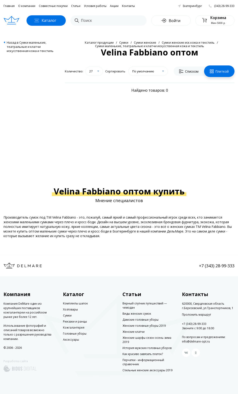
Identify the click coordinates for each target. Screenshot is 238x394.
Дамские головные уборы (140, 320)
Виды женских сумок (136, 314)
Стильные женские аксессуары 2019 (147, 370)
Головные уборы (74, 334)
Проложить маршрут (196, 314)
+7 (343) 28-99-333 (217, 265)
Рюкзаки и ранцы (75, 321)
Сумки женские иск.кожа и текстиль (188, 42)
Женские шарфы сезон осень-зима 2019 (146, 340)
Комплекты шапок (75, 303)
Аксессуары (71, 340)
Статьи (75, 6)
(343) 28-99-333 (224, 6)
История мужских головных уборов (147, 348)
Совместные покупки (53, 6)
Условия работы (95, 6)
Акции (114, 6)
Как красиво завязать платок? (142, 354)
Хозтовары (70, 309)
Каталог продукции (99, 42)
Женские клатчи (133, 332)
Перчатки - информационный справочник (143, 362)
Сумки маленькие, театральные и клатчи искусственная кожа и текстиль (149, 46)
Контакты (128, 6)
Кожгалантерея (73, 327)
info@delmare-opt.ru (196, 341)
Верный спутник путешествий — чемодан (144, 305)
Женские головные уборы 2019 (144, 326)
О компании (26, 6)
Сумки (123, 42)
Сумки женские (145, 42)
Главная (9, 6)
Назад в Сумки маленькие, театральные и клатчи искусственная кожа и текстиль (30, 46)
